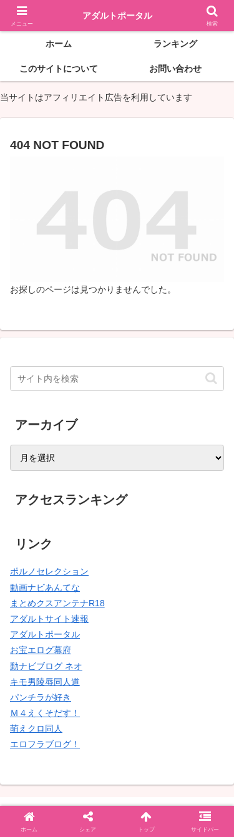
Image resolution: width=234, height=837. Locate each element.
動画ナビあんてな (45, 588)
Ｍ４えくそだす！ (45, 713)
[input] (117, 378)
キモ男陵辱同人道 (45, 682)
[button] (211, 378)
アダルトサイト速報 (49, 619)
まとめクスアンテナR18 (57, 603)
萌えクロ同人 (36, 728)
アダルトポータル (45, 634)
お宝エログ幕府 (40, 650)
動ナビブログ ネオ (46, 666)
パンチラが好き (40, 697)
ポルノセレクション (49, 571)
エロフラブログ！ (45, 744)
